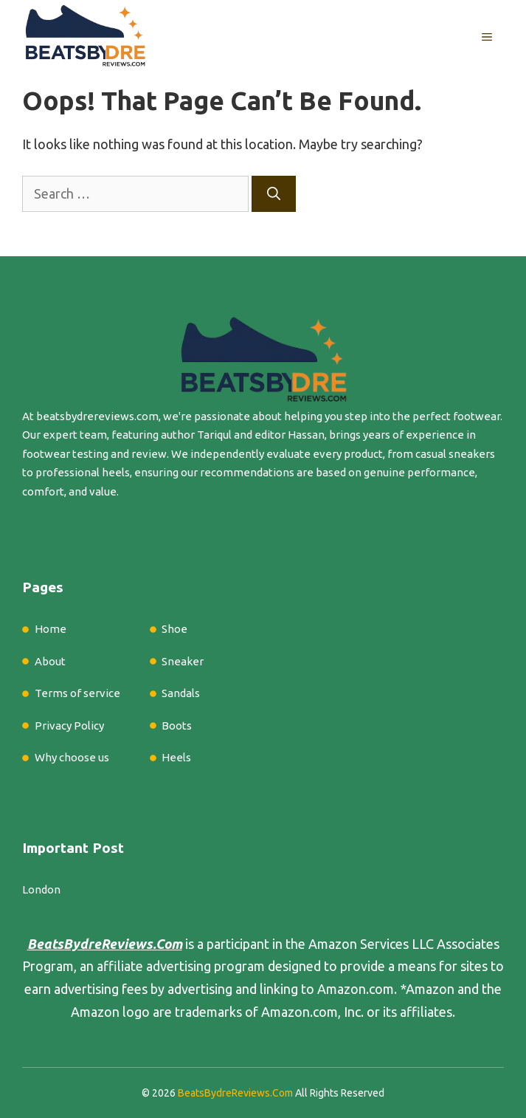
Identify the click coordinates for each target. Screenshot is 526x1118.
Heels (176, 757)
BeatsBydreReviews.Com (235, 1093)
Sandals (181, 693)
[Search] (274, 194)
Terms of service (77, 693)
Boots (177, 725)
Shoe (174, 629)
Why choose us (72, 757)
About (50, 661)
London (41, 889)
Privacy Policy (69, 725)
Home (50, 629)
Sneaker (183, 661)
